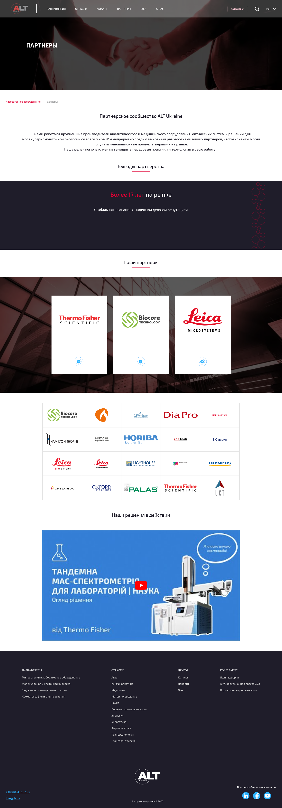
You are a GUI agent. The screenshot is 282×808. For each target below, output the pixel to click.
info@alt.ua (13, 798)
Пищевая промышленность (129, 709)
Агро (114, 677)
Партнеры (128, 8)
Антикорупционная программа (240, 683)
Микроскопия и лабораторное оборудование (51, 677)
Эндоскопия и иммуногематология (44, 690)
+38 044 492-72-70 (18, 791)
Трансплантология (123, 740)
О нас (181, 690)
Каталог (105, 8)
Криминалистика (122, 683)
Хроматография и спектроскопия (43, 696)
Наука (115, 702)
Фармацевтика (121, 728)
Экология (117, 715)
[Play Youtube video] (141, 585)
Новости (183, 683)
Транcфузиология (122, 734)
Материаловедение (124, 696)
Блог (147, 8)
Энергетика (119, 721)
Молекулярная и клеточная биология (46, 683)
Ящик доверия (229, 677)
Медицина (118, 690)
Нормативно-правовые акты (238, 690)
